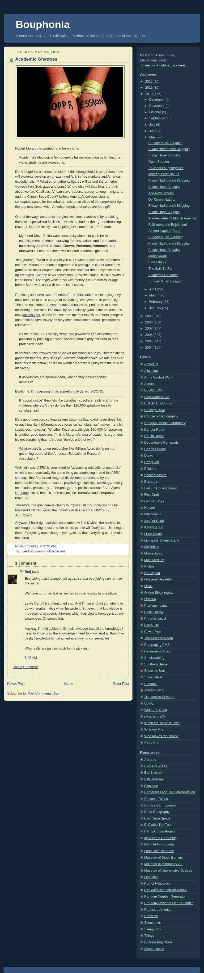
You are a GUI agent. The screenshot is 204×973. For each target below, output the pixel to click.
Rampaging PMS (156, 645)
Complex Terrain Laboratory (164, 423)
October (155, 112)
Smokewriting (154, 658)
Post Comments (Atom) (45, 693)
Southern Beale (155, 664)
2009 (149, 316)
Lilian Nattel (153, 534)
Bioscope (151, 786)
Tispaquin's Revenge (159, 697)
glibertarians (56, 551)
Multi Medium (154, 560)
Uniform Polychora (158, 942)
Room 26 (151, 916)
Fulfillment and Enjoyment (167, 225)
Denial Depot (154, 436)
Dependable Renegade (161, 442)
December (157, 99)
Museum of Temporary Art (163, 864)
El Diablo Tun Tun (157, 825)
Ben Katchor (153, 772)
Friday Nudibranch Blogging (169, 149)
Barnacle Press (155, 766)
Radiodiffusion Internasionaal (165, 890)
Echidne (150, 469)
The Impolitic (153, 690)
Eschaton (151, 482)
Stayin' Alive (153, 677)
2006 (149, 335)
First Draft (151, 495)
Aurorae (150, 760)
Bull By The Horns (157, 403)
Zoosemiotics (154, 949)
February (156, 302)
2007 (149, 328)
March (154, 295)
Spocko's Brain (155, 671)
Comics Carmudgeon (160, 805)
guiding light (31, 315)
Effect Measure (155, 475)
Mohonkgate (157, 256)
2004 (149, 347)
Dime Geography (156, 812)
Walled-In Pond (155, 710)
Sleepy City (152, 929)
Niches (149, 566)
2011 (149, 87)
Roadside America (157, 910)
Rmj (28, 572)
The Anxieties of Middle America (172, 218)
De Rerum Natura (161, 199)
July (152, 125)
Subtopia (151, 684)
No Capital (152, 573)
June (153, 131)
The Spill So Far (160, 269)
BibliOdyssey (154, 779)
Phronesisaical (155, 618)
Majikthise (151, 547)
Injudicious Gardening (160, 838)
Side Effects (157, 262)
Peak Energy (153, 612)
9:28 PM (49, 546)
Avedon (150, 384)
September (158, 118)
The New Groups (161, 193)
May (152, 137)
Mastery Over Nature (164, 174)
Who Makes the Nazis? (161, 736)
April (153, 289)
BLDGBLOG (153, 390)
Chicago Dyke (154, 410)
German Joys (154, 501)
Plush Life (151, 625)
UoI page (22, 493)
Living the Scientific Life (161, 540)
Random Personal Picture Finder (168, 903)
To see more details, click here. (163, 65)
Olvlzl (148, 586)
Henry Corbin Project (159, 831)
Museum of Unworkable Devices (168, 870)
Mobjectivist (153, 553)
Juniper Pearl (154, 521)
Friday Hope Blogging (164, 155)
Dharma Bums (155, 449)
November (157, 106)
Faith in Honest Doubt (160, 488)
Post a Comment (25, 667)
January (155, 308)
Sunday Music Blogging (166, 143)
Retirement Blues (157, 651)
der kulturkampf (33, 551)
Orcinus (150, 599)
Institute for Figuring (159, 844)
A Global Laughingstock (166, 168)
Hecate (149, 508)
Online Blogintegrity (158, 592)
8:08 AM (31, 658)
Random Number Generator (165, 896)
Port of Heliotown (157, 883)
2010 (149, 94)
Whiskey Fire (154, 729)
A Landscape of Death (164, 231)
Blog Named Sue (156, 397)
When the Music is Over (162, 723)
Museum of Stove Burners (163, 857)
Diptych (149, 455)
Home (68, 684)
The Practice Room (158, 638)
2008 (149, 322)
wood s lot (151, 742)
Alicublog (151, 371)
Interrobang (153, 514)
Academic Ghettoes (36, 59)
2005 (149, 341)
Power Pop (152, 632)
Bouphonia (43, 24)
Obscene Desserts (158, 579)
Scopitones (152, 923)
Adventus (151, 364)
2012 (149, 81)
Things (149, 936)
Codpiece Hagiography (161, 416)
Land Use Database (159, 851)
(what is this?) (154, 716)
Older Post (121, 684)
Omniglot (151, 877)
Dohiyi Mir (151, 462)
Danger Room (154, 429)
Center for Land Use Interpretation (169, 792)
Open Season (158, 162)
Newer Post (15, 684)
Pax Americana (155, 605)
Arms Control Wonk (158, 377)
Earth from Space (157, 818)
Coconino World (156, 799)
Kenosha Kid (153, 527)
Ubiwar (149, 703)
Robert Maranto (27, 148)
